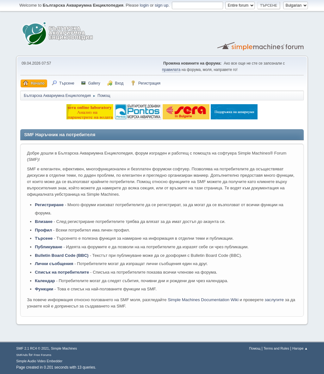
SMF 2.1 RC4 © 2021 (32, 348)
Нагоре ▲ (300, 348)
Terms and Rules (276, 348)
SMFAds (22, 355)
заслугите (274, 299)
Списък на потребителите (62, 272)
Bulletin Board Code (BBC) (62, 255)
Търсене (44, 238)
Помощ (254, 348)
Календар (45, 280)
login (144, 5)
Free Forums (42, 355)
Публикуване (48, 246)
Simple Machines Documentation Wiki (203, 299)
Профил (43, 230)
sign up (161, 5)
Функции (44, 289)
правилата (171, 69)
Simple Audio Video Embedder (39, 361)
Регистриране (49, 204)
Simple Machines (64, 348)
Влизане (44, 221)
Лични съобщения (54, 263)
